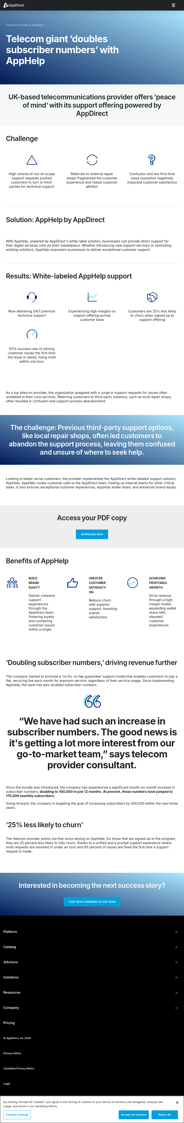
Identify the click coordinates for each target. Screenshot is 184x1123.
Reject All (164, 1114)
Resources (90, 994)
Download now (92, 534)
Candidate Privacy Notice (18, 1070)
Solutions (90, 979)
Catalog (90, 948)
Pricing (9, 1025)
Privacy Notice (12, 1055)
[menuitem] (16, 5)
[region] (92, 1109)
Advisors (90, 964)
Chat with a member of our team (91, 903)
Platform (90, 933)
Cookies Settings (17, 1114)
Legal (6, 1085)
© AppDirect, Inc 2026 (17, 1040)
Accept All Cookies (133, 1114)
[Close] (177, 1102)
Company (90, 1009)
